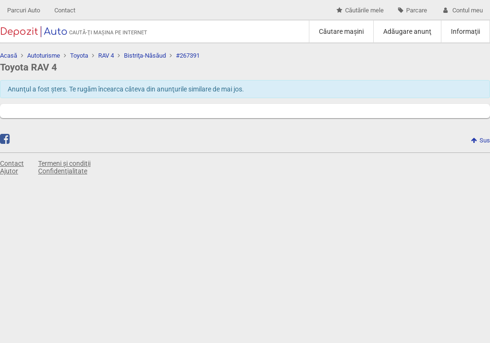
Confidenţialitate (62, 171)
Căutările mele (360, 10)
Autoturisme (43, 55)
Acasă (8, 55)
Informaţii (465, 31)
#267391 (188, 55)
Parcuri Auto (23, 10)
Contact (64, 10)
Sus (480, 140)
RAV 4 (106, 55)
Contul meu (462, 10)
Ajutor (9, 171)
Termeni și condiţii (64, 163)
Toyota (79, 55)
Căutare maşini (341, 31)
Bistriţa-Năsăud (145, 55)
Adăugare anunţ (407, 31)
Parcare (412, 10)
